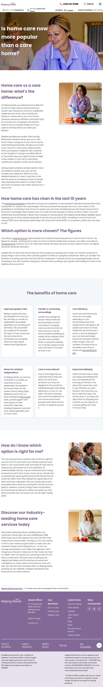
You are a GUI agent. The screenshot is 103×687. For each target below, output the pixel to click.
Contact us (33, 623)
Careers (71, 611)
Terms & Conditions (6, 645)
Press (70, 625)
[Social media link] (89, 608)
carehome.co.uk (20, 238)
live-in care (25, 397)
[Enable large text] (99, 645)
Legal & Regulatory (27, 645)
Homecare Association (15, 203)
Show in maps (34, 618)
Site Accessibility (85, 645)
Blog (70, 621)
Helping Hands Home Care (12, 588)
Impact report (74, 635)
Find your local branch (74, 630)
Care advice (73, 607)
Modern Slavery (45, 645)
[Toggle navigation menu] (100, 4)
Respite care (53, 615)
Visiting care (53, 611)
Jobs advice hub (73, 616)
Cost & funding (74, 604)
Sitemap (63, 645)
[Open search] (88, 4)
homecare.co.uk (8, 244)
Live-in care (53, 607)
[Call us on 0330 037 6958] (69, 4)
